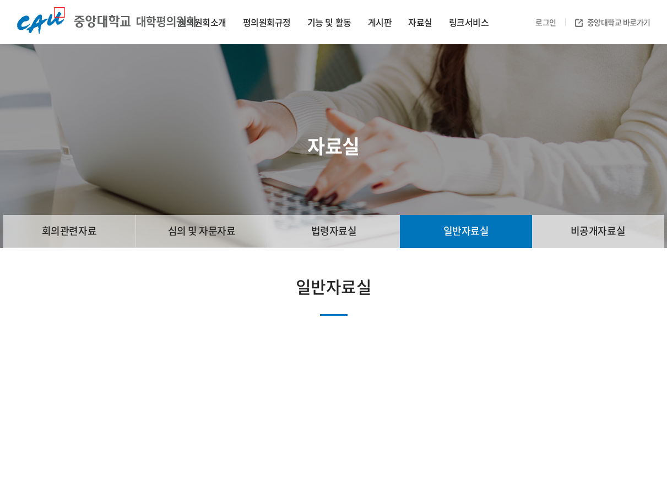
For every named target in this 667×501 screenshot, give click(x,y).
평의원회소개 (202, 22)
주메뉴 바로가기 (0, 0)
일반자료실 (466, 230)
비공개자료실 (598, 230)
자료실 (420, 22)
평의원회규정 (267, 22)
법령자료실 (334, 230)
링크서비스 (469, 22)
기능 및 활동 (329, 22)
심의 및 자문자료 (202, 230)
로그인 (545, 22)
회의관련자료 (69, 230)
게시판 (380, 22)
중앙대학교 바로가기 (612, 22)
